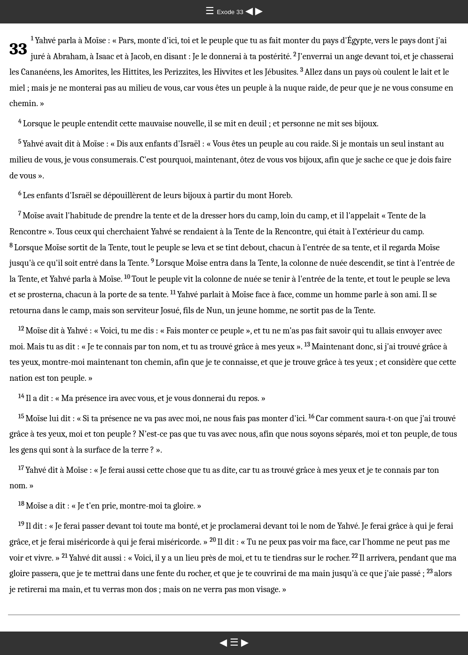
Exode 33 (231, 11)
